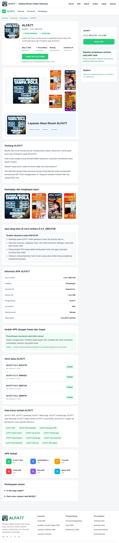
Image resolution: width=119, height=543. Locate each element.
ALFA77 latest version (14, 433)
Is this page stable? (15, 491)
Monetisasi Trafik (72, 530)
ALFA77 (25, 29)
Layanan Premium (44, 534)
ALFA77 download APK (48, 428)
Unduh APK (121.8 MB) (35, 57)
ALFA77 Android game (14, 438)
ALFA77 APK (10, 428)
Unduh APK (99, 42)
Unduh (95, 4)
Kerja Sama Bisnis (101, 530)
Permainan (31, 11)
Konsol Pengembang (74, 521)
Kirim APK (70, 525)
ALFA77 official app (33, 438)
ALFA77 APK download (27, 428)
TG (3, 537)
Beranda (21, 11)
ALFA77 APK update (50, 443)
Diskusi (113, 4)
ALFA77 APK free (32, 443)
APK (79, 4)
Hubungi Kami (99, 525)
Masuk (86, 4)
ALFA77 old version (33, 433)
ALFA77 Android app (51, 433)
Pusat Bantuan (99, 534)
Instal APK (41, 521)
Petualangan (42, 11)
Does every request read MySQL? (21, 496)
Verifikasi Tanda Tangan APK (48, 525)
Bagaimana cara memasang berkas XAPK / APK (38, 62)
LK (19, 537)
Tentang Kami (99, 521)
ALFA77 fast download (14, 443)
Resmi (71, 4)
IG (7, 537)
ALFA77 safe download (52, 438)
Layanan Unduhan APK (46, 530)
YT (15, 537)
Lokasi (103, 4)
